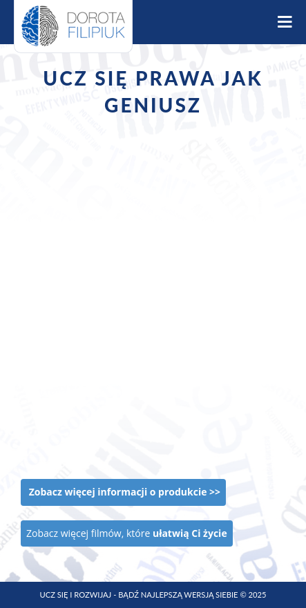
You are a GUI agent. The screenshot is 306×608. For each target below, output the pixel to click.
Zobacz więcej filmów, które (126, 533)
